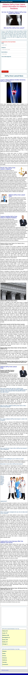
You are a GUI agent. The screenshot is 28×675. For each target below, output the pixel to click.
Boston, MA (5, 639)
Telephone (4, 47)
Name (3, 43)
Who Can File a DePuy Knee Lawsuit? (14, 28)
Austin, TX (4, 633)
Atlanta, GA (5, 630)
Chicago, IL (5, 644)
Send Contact (5, 71)
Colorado (4, 662)
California (4, 660)
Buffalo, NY (5, 641)
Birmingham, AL (6, 637)
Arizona (4, 655)
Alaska (4, 653)
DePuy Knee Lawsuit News (14, 76)
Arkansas (4, 657)
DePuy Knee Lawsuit (5, 670)
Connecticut (5, 664)
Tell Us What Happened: (6, 56)
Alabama (4, 651)
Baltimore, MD (5, 635)
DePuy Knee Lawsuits (7, 1)
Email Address (4, 52)
